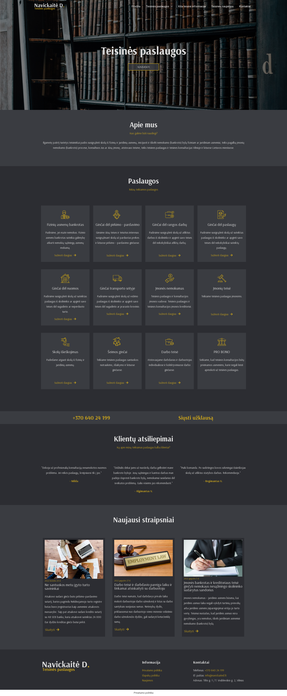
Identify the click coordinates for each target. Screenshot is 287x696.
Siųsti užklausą (195, 417)
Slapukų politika (150, 675)
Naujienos (147, 680)
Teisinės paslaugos (158, 6)
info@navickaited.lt (215, 675)
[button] (143, 67)
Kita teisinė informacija (192, 6)
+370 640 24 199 (91, 417)
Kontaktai (245, 6)
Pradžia (136, 6)
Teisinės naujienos (223, 6)
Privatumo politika (152, 670)
